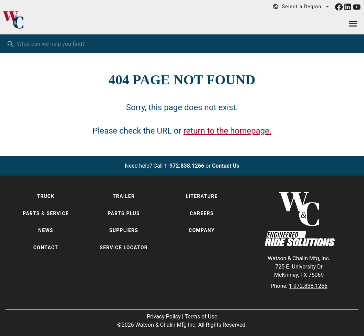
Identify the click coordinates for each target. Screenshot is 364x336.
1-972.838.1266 (184, 165)
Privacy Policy (164, 316)
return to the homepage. (227, 131)
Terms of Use (201, 316)
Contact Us (225, 165)
